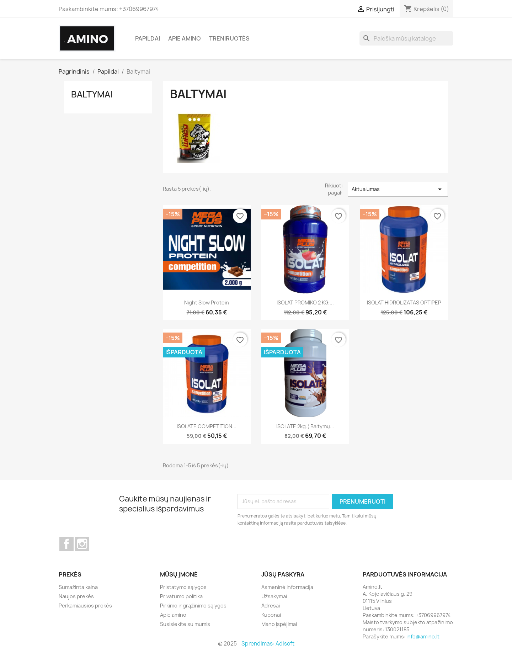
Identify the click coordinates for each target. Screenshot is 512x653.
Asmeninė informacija (287, 587)
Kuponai (271, 614)
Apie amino (184, 38)
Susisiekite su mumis (185, 624)
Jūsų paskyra (282, 574)
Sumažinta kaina (78, 587)
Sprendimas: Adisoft (267, 643)
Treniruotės (229, 38)
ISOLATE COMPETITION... (206, 426)
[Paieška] (406, 38)
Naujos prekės (76, 596)
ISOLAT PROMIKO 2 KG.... (305, 302)
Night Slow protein (206, 302)
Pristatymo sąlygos (183, 587)
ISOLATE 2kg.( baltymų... (305, 426)
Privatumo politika (181, 596)
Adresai (270, 605)
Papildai (147, 38)
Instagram (82, 544)
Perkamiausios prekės (85, 605)
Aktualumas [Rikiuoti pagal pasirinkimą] (398, 189)
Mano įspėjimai (279, 624)
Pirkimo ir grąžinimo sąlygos (193, 605)
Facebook (66, 544)
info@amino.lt (422, 636)
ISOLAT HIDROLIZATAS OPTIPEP (404, 302)
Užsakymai (274, 596)
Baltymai (91, 94)
